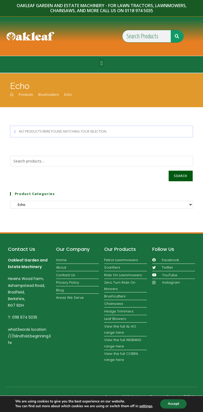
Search (180, 176)
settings (145, 406)
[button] (101, 63)
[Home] (11, 94)
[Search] (177, 36)
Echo (68, 94)
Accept (173, 403)
